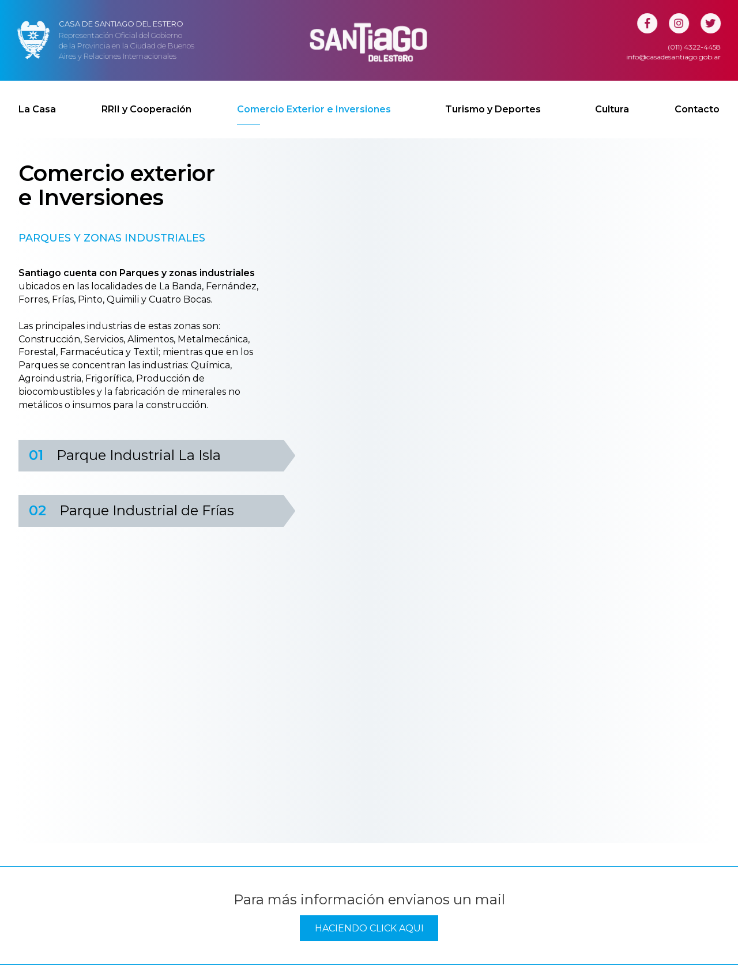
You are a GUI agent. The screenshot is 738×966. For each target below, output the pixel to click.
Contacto (697, 98)
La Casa (37, 98)
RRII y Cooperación (146, 98)
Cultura (612, 98)
